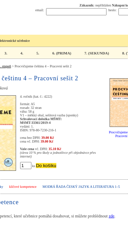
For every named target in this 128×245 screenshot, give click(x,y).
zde (111, 216)
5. (37, 53)
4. (21, 53)
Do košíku (46, 165)
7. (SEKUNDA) (96, 53)
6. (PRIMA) (61, 53)
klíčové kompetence (23, 187)
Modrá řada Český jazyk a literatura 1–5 (81, 187)
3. (5, 53)
